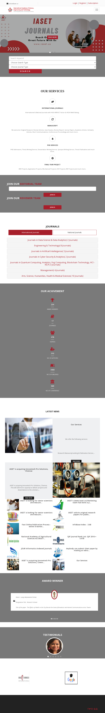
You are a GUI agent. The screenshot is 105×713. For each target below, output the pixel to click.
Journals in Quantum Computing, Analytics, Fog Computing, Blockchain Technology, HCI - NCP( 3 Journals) (52, 263)
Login (75, 3)
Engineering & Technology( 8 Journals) (52, 245)
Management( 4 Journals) (52, 270)
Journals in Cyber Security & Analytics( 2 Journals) (52, 256)
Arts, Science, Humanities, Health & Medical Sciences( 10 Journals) (52, 276)
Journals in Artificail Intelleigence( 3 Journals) (52, 251)
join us (52, 195)
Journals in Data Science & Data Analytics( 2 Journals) (53, 240)
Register (82, 3)
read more (76, 461)
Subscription (93, 3)
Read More (52, 37)
